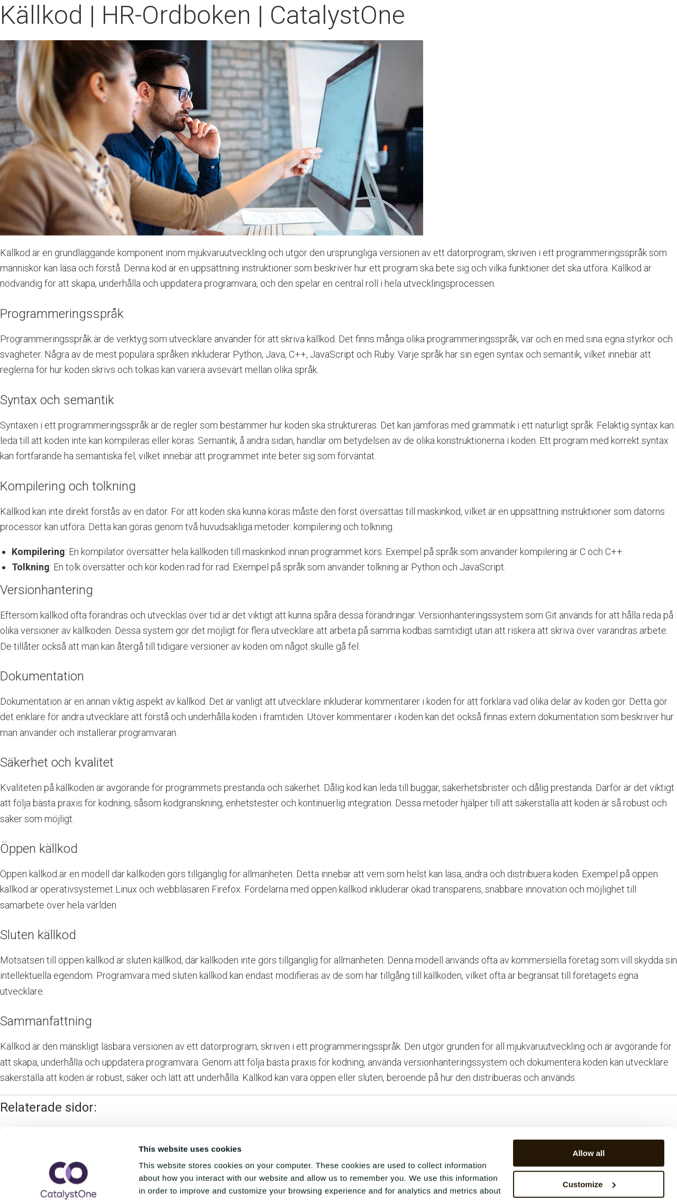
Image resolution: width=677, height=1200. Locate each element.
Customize (589, 1117)
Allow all (589, 1087)
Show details (163, 1179)
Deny (589, 1148)
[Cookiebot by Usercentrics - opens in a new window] (68, 1179)
